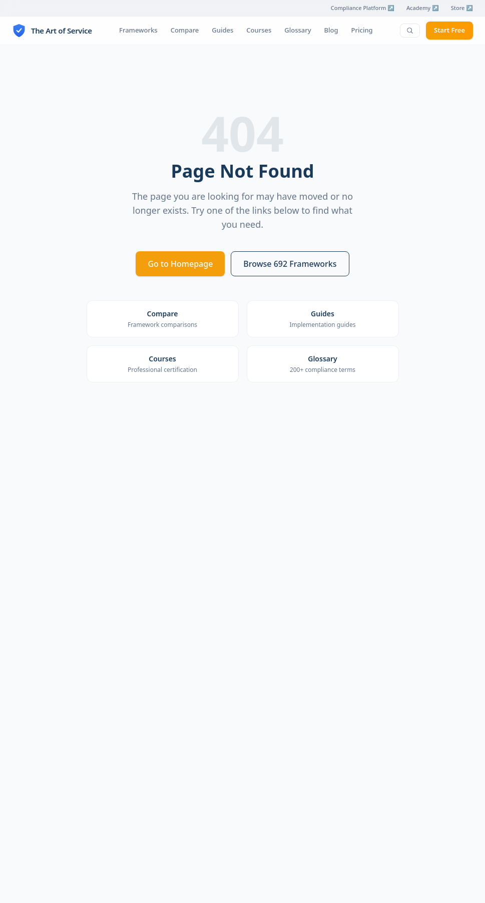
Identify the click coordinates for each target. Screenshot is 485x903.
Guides (222, 30)
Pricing (362, 30)
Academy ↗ (422, 8)
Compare (185, 30)
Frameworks (138, 30)
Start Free (449, 30)
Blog (331, 30)
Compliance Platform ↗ (362, 8)
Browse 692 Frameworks (289, 263)
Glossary (297, 30)
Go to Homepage (180, 263)
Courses (258, 30)
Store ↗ (462, 8)
